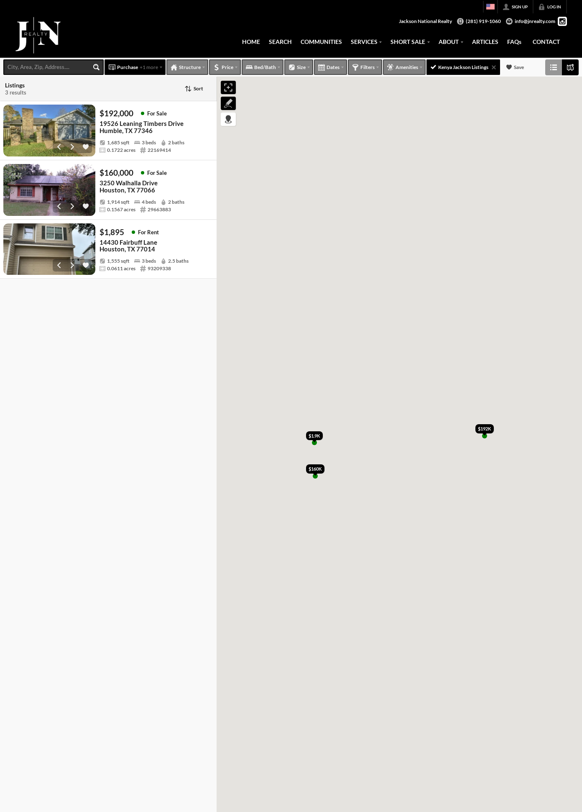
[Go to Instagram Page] (562, 21)
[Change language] (490, 7)
